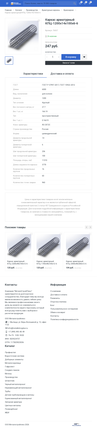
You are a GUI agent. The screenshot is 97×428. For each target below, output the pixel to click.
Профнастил (10, 352)
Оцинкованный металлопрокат (18, 398)
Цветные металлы (13, 405)
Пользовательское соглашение (64, 309)
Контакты (54, 316)
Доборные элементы (14, 359)
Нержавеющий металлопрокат (18, 388)
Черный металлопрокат (15, 384)
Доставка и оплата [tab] (62, 73)
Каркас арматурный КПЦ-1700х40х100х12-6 (47, 262)
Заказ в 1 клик (69, 63)
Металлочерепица (13, 363)
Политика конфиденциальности (64, 319)
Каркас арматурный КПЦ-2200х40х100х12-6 (17, 262)
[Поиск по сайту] (47, 3)
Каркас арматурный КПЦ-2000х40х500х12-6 (76, 262)
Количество (50, 52)
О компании (55, 291)
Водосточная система (14, 356)
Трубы (7, 391)
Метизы (8, 374)
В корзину (71, 57)
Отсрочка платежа (58, 302)
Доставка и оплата (58, 295)
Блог (52, 305)
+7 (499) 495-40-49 (16, 332)
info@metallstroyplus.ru (18, 328)
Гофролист (10, 366)
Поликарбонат (11, 409)
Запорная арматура (13, 402)
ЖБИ (7, 412)
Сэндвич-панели (12, 370)
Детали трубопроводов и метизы (19, 395)
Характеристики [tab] (33, 73)
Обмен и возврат (57, 312)
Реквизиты (55, 298)
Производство (11, 377)
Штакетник (10, 381)
